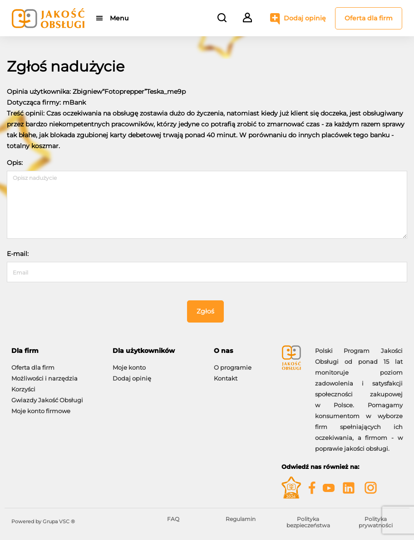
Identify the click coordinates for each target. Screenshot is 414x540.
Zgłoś (205, 311)
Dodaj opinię (305, 18)
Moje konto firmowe (40, 411)
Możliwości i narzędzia (44, 378)
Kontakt (225, 378)
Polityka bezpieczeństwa (308, 522)
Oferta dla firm (369, 18)
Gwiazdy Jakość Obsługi (47, 400)
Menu (119, 18)
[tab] (55, 351)
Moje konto (129, 367)
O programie (232, 367)
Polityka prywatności (376, 522)
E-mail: (18, 254)
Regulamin (241, 519)
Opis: (15, 163)
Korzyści (23, 389)
